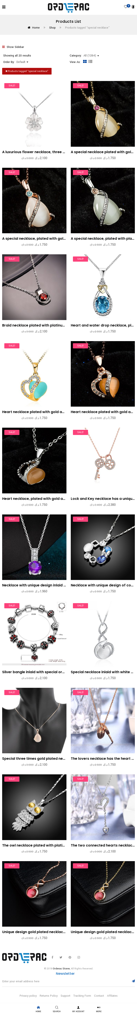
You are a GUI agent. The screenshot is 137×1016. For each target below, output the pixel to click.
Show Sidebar (13, 47)
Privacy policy (28, 996)
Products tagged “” (26, 71)
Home (36, 28)
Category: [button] (84, 56)
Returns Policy (49, 996)
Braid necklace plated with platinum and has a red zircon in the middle (64, 325)
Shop (52, 28)
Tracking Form (82, 996)
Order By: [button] (15, 62)
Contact (99, 996)
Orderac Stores (61, 968)
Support (65, 996)
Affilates (112, 996)
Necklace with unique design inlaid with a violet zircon (49, 585)
